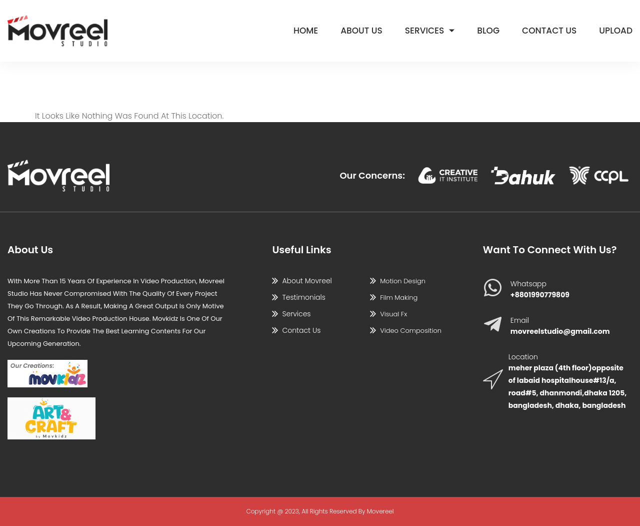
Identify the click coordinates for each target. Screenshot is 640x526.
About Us (361, 31)
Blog (488, 31)
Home (306, 31)
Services (430, 31)
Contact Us (549, 31)
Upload (615, 31)
